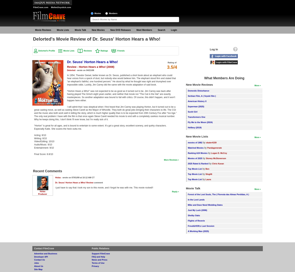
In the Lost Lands (196, 200)
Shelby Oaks (194, 215)
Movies (97, 13)
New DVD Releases (120, 30)
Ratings (104, 51)
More (257, 85)
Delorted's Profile (46, 51)
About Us (38, 266)
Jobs (36, 263)
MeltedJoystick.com (61, 7)
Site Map (38, 269)
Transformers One (196, 117)
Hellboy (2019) (194, 127)
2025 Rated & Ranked (198, 163)
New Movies (98, 30)
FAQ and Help (98, 257)
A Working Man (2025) (198, 231)
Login (174, 30)
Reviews (88, 51)
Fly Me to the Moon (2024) (200, 122)
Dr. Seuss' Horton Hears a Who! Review (74, 182)
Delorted (71, 70)
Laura (208, 179)
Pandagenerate (214, 148)
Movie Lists (63, 30)
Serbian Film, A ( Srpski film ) (202, 96)
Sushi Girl (192, 112)
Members (113, 13)
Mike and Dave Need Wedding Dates (205, 205)
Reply (174, 191)
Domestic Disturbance (198, 91)
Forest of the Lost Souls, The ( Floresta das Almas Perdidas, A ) (218, 194)
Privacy (95, 266)
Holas (42, 191)
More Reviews (170, 160)
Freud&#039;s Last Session (201, 226)
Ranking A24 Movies (198, 153)
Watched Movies (196, 148)
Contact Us (39, 260)
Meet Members (144, 30)
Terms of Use (98, 263)
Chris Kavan (218, 163)
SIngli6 (208, 174)
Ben (207, 169)
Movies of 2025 (195, 158)
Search (161, 30)
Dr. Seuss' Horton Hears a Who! (92, 62)
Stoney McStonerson (216, 158)
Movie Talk (80, 30)
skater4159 (211, 142)
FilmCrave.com (40, 7)
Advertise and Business (45, 253)
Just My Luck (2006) (197, 210)
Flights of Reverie (196, 221)
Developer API (41, 257)
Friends (121, 51)
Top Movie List (195, 169)
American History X (197, 101)
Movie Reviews (43, 30)
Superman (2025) (196, 106)
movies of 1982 (195, 142)
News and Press (99, 260)
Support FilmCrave (101, 253)
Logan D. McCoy (219, 153)
